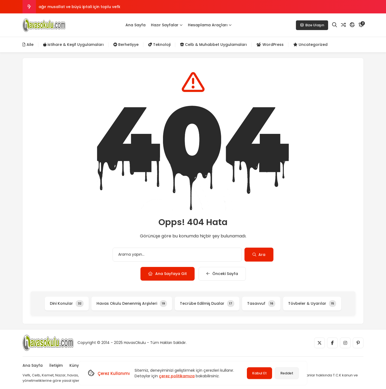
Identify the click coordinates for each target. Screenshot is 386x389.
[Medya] (319, 342)
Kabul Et (259, 373)
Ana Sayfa (135, 25)
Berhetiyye (126, 44)
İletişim (56, 365)
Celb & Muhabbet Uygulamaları (213, 44)
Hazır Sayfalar (167, 25)
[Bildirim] (361, 25)
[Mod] (352, 25)
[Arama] (334, 25)
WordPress (270, 44)
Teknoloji (159, 44)
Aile (28, 44)
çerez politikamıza (177, 376)
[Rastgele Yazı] (343, 25)
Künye (75, 365)
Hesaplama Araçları (210, 25)
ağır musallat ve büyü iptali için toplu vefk (79, 6)
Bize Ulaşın (312, 25)
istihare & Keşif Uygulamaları (73, 44)
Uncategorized (310, 44)
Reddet (286, 373)
